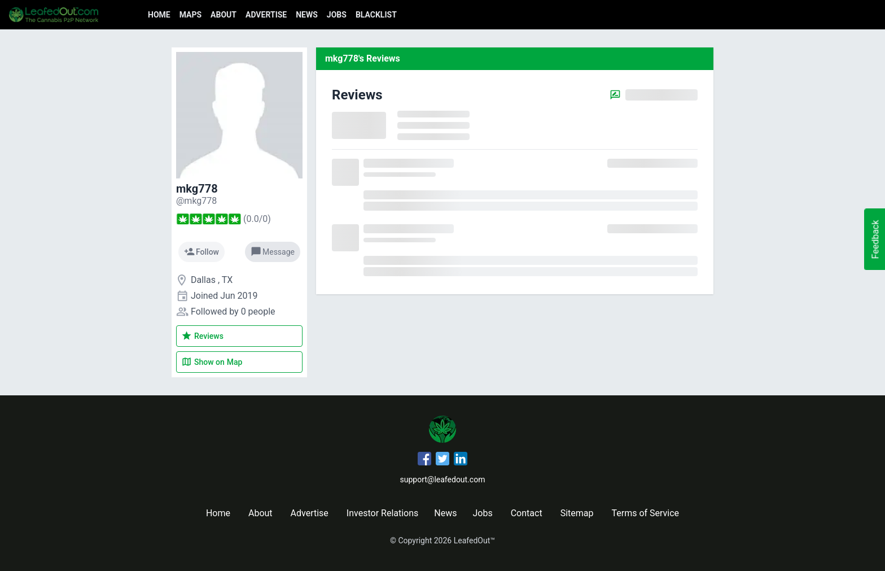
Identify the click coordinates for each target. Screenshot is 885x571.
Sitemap (577, 513)
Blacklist (376, 14)
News (307, 14)
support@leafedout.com (442, 479)
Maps (190, 14)
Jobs (337, 14)
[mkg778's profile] (196, 200)
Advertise (266, 14)
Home (159, 14)
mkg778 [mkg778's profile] (197, 188)
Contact (526, 513)
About (223, 14)
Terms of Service (645, 513)
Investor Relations (382, 513)
